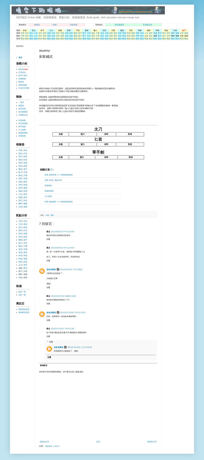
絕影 (71, 33)
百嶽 (182, 33)
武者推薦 (22, 120)
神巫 (58, 33)
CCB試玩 (22, 72)
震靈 (111, 33)
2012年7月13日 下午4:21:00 (62, 329)
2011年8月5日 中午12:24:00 (62, 248)
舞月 (84, 33)
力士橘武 (48, 196)
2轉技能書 (22, 85)
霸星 (49, 33)
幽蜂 (173, 33)
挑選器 (37, 25)
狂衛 (53, 33)
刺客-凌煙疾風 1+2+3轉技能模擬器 (59, 175)
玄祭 (89, 33)
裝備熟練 (22, 79)
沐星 (168, 33)
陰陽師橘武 (49, 191)
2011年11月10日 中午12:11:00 (72, 312)
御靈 (62, 33)
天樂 (98, 33)
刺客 (48, 215)
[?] (51, 169)
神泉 (120, 33)
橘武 (52, 215)
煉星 (115, 33)
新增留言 (43, 365)
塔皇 (27, 33)
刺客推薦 (22, 136)
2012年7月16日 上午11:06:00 (80, 347)
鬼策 (102, 33)
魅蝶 (177, 33)
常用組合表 (147, 25)
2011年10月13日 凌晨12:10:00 (63, 296)
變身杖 (21, 82)
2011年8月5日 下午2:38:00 (71, 269)
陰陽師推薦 (23, 133)
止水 (146, 33)
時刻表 (21, 69)
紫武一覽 (22, 292)
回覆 (48, 239)
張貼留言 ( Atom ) (52, 446)
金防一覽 (22, 295)
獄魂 (142, 33)
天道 (36, 33)
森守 (80, 33)
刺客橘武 (48, 185)
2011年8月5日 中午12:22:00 (62, 232)
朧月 (164, 33)
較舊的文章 (151, 442)
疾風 (67, 33)
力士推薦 (22, 130)
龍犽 (44, 33)
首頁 (98, 442)
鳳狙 (93, 33)
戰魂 (124, 33)
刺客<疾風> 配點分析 (53, 180)
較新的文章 (44, 442)
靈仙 (31, 33)
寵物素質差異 (23, 312)
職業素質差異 (23, 309)
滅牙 (151, 33)
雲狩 (40, 33)
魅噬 (133, 33)
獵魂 (75, 33)
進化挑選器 (119, 25)
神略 (137, 33)
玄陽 (106, 33)
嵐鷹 (155, 33)
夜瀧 (129, 33)
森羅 (186, 33)
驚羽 (160, 33)
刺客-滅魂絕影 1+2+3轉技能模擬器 (59, 202)
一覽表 (54, 25)
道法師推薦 (23, 123)
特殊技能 (73, 25)
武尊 (22, 33)
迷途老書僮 (51, 269)
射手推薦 (22, 126)
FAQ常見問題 (23, 88)
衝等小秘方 (23, 75)
